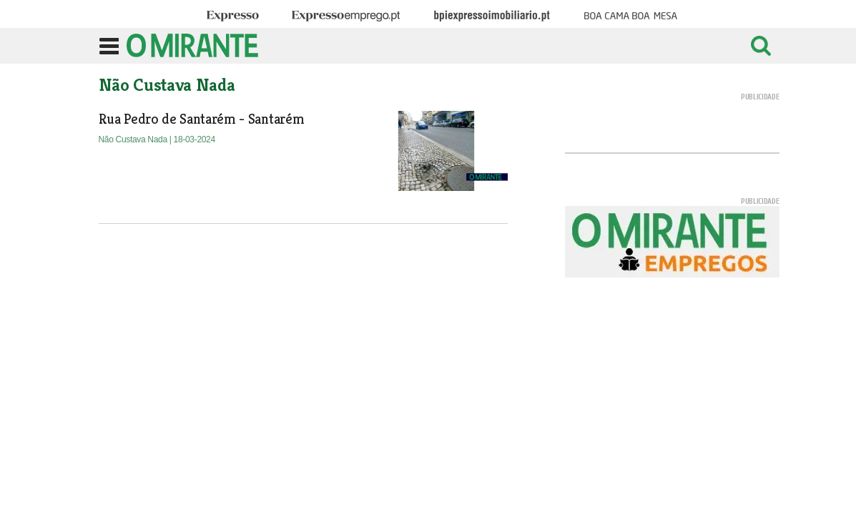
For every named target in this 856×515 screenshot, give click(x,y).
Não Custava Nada (134, 139)
